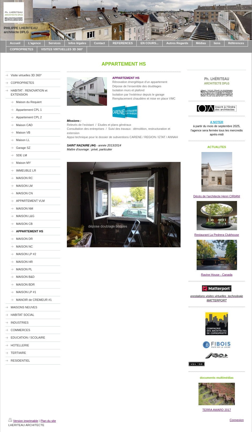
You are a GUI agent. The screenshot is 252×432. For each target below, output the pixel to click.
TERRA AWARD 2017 (217, 409)
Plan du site (48, 420)
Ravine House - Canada (216, 274)
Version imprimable (23, 420)
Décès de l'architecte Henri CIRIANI (216, 196)
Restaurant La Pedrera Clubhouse (216, 234)
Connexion (237, 420)
